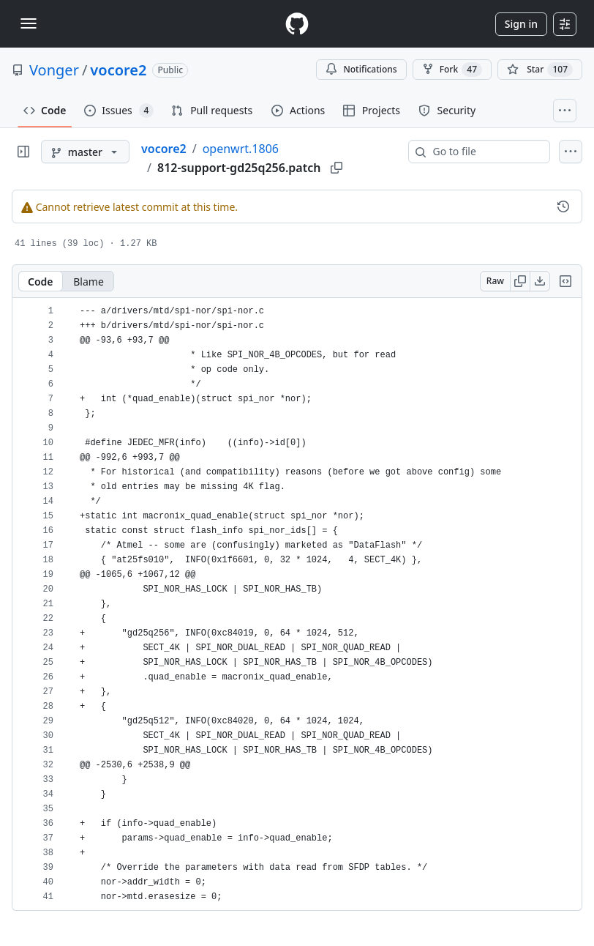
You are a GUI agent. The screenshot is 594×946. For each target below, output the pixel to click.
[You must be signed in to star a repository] (539, 69)
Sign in (521, 24)
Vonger (54, 70)
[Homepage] (297, 24)
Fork (452, 69)
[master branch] (85, 151)
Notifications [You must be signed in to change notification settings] (361, 69)
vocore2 (118, 70)
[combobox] (485, 152)
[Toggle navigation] (29, 23)
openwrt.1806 (241, 149)
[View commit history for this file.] (563, 206)
